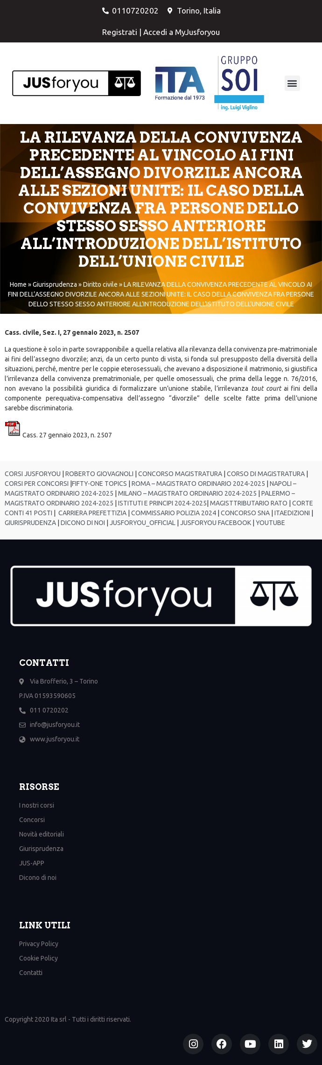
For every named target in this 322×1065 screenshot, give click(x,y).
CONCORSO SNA (244, 513)
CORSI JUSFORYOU (33, 473)
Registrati (119, 32)
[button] (292, 83)
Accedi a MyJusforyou (181, 32)
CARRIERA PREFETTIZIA (91, 513)
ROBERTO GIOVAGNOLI (98, 473)
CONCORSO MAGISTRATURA (179, 473)
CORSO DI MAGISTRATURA (265, 473)
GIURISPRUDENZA (31, 522)
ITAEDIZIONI (291, 513)
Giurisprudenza (55, 284)
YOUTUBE (270, 522)
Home (18, 284)
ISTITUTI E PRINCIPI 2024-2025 (162, 503)
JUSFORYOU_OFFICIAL (141, 522)
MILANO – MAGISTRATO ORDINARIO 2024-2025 (187, 493)
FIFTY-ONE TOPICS (99, 483)
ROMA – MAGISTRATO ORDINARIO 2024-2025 (198, 483)
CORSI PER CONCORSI (37, 483)
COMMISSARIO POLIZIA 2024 (173, 513)
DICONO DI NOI (82, 522)
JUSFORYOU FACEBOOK (215, 522)
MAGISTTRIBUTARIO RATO (248, 503)
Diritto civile (100, 284)
